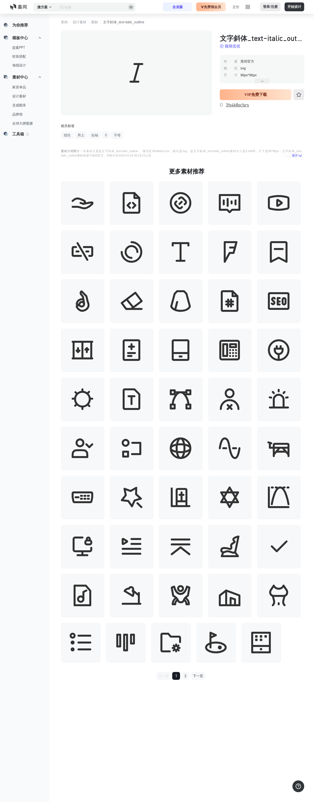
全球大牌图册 (22, 123)
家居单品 (19, 87)
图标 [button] (94, 22)
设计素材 (19, 96)
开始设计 (294, 7)
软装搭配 (19, 56)
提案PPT (18, 47)
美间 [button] (64, 22)
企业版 (177, 7)
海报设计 (19, 65)
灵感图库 (19, 105)
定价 (236, 6)
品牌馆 (17, 114)
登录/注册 (270, 7)
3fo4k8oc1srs (237, 105)
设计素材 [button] (79, 22)
